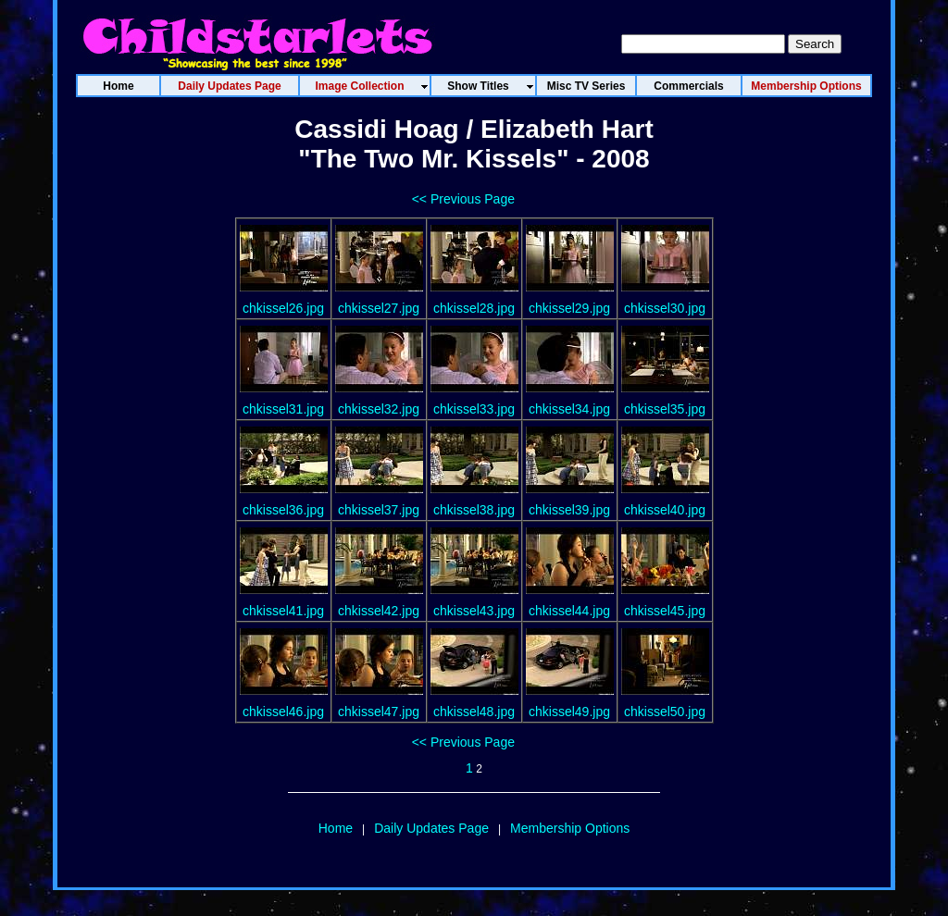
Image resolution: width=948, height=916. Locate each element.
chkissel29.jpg (569, 308)
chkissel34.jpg (569, 409)
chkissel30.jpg (664, 308)
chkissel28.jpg (474, 308)
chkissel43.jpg (474, 610)
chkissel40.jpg (664, 509)
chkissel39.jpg (569, 509)
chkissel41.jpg (283, 610)
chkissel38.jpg (474, 509)
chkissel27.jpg (378, 308)
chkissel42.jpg (378, 610)
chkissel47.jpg (378, 711)
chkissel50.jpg (664, 711)
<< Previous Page (463, 199)
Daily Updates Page (431, 828)
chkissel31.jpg (283, 409)
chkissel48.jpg (474, 711)
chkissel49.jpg (569, 711)
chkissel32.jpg (378, 409)
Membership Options (570, 828)
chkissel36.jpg (283, 509)
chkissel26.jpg (283, 308)
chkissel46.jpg (283, 711)
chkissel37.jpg (378, 509)
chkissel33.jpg (474, 409)
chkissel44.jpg (569, 610)
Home (335, 828)
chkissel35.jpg (664, 409)
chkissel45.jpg (664, 610)
